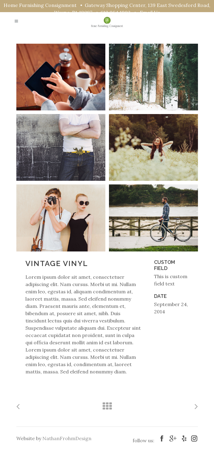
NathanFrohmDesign (66, 438)
